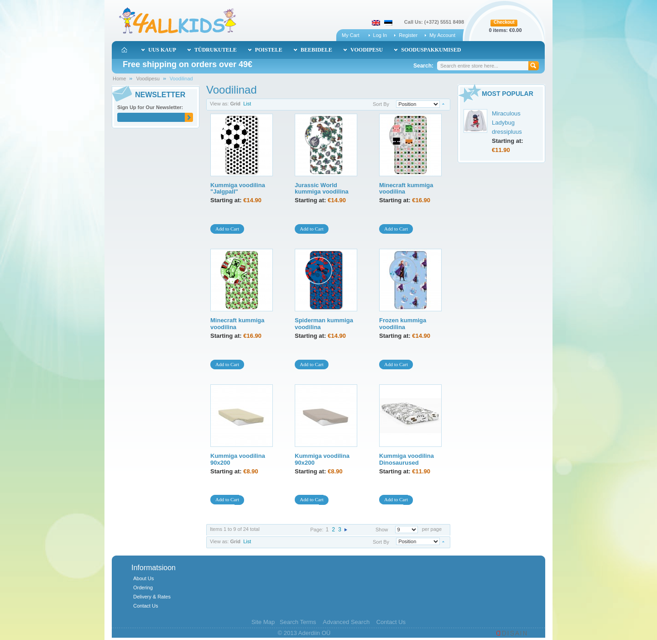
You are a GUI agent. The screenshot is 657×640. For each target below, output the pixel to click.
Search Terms (298, 622)
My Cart (351, 35)
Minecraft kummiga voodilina (406, 188)
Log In (380, 35)
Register (408, 35)
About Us (143, 578)
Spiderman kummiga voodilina (324, 323)
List (247, 103)
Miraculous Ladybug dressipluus (507, 122)
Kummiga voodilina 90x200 (237, 459)
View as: (219, 103)
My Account (442, 35)
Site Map (263, 622)
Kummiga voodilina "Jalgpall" (237, 188)
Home (119, 78)
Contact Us (145, 606)
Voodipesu (147, 78)
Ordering (143, 587)
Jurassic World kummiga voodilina (322, 188)
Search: (423, 66)
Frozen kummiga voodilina (402, 323)
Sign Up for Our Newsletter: (150, 107)
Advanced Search (346, 622)
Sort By (381, 104)
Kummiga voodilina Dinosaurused (406, 459)
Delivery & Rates (152, 596)
